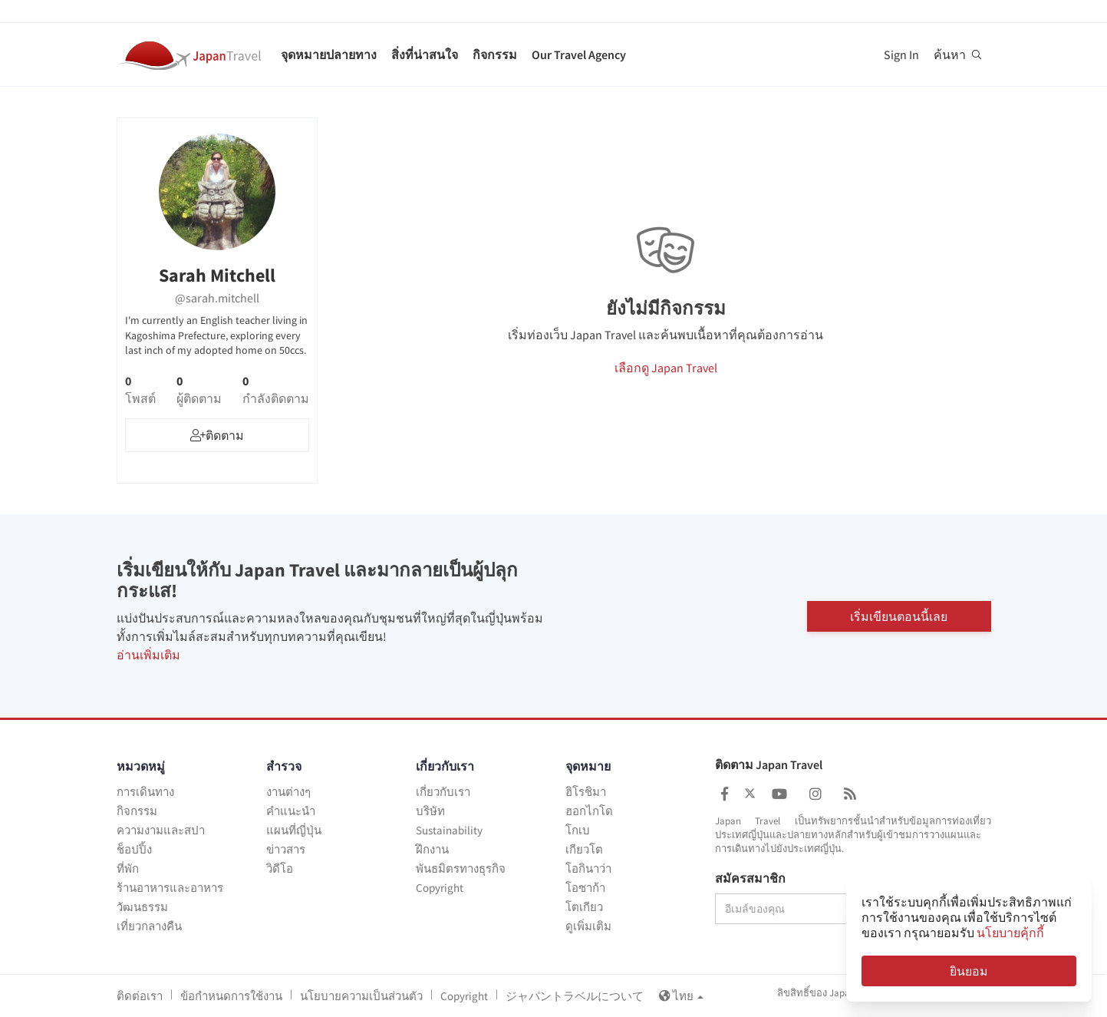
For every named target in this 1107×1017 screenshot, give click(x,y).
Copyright (439, 887)
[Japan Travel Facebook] (724, 794)
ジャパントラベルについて (575, 996)
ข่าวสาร (285, 849)
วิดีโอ (279, 868)
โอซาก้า (585, 887)
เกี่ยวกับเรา (443, 791)
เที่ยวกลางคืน (149, 926)
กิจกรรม (495, 54)
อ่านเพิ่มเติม (148, 654)
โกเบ (577, 830)
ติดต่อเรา (140, 996)
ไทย (681, 996)
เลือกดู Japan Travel (665, 367)
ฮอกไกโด (589, 811)
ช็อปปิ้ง (134, 849)
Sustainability (449, 830)
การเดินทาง (145, 791)
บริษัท (430, 811)
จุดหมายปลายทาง (329, 54)
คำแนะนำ (290, 811)
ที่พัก (128, 868)
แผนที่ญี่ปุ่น (293, 830)
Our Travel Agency (579, 54)
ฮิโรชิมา (585, 791)
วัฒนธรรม (142, 907)
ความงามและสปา (161, 830)
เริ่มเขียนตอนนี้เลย (898, 616)
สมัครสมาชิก (750, 879)
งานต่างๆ (288, 791)
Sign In (901, 54)
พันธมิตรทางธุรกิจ (461, 868)
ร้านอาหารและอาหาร (170, 887)
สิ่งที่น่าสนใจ (424, 54)
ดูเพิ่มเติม (588, 926)
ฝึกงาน (432, 849)
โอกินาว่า (588, 868)
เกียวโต (584, 849)
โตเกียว (584, 907)
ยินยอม (969, 971)
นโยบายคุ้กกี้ (1010, 932)
